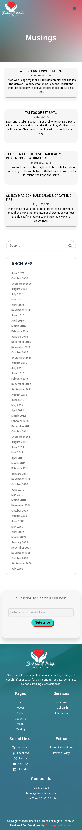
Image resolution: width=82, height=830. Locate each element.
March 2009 (18, 537)
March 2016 (18, 326)
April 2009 (17, 531)
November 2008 (21, 553)
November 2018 (21, 310)
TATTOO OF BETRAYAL (41, 112)
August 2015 (19, 362)
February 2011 (20, 468)
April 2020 (17, 304)
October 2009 (19, 510)
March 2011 (18, 463)
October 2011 (19, 431)
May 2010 (17, 494)
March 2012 (18, 415)
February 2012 (20, 421)
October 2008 (19, 558)
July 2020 (17, 294)
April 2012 (17, 410)
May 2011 (17, 452)
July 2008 (17, 568)
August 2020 (19, 289)
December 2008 (21, 547)
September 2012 (21, 389)
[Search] (70, 245)
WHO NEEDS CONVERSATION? (41, 71)
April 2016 (17, 320)
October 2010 (19, 484)
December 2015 (21, 341)
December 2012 (21, 384)
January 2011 (19, 473)
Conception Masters (58, 825)
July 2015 (17, 368)
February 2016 (20, 331)
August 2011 (19, 442)
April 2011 (17, 458)
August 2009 (19, 515)
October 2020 (19, 278)
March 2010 (18, 500)
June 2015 (17, 373)
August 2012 (19, 394)
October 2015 (19, 352)
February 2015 (20, 378)
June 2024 (17, 273)
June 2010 (17, 489)
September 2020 (21, 283)
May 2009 (17, 526)
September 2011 (21, 436)
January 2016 (19, 336)
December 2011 (21, 426)
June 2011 (17, 447)
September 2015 (21, 357)
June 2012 (17, 400)
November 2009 (21, 505)
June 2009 (17, 521)
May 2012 (17, 405)
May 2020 (17, 299)
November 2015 (21, 347)
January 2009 (19, 542)
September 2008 (21, 563)
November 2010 (21, 479)
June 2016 (17, 315)
